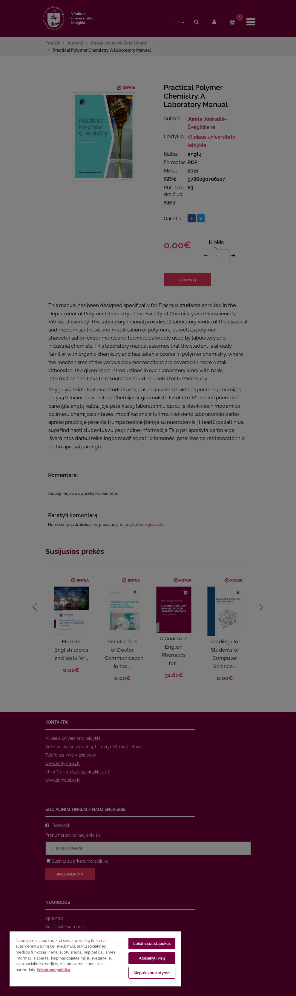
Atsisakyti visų (152, 958)
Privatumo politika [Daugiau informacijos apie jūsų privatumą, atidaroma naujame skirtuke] (53, 970)
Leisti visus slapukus (152, 943)
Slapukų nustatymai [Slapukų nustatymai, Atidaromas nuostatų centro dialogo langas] (152, 973)
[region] (95, 958)
